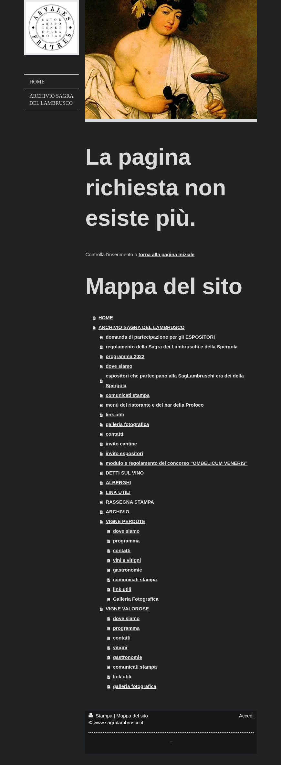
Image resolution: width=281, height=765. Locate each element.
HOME (106, 317)
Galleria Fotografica (136, 599)
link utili (115, 414)
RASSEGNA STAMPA (130, 502)
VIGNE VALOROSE (127, 608)
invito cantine (121, 443)
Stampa (101, 715)
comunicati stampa (128, 395)
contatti (114, 434)
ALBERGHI (118, 482)
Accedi (246, 715)
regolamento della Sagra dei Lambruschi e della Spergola (171, 346)
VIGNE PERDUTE (125, 521)
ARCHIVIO (117, 511)
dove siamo (119, 366)
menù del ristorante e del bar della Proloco (154, 405)
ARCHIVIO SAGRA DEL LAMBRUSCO (142, 327)
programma (126, 540)
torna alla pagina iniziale (166, 254)
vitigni (120, 647)
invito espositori (124, 453)
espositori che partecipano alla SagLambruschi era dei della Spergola (175, 380)
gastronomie (127, 570)
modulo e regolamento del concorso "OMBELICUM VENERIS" (176, 463)
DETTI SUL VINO (125, 472)
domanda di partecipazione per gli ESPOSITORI (160, 337)
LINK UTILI (118, 492)
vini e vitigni (127, 560)
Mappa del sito (132, 715)
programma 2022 (125, 356)
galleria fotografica (127, 424)
